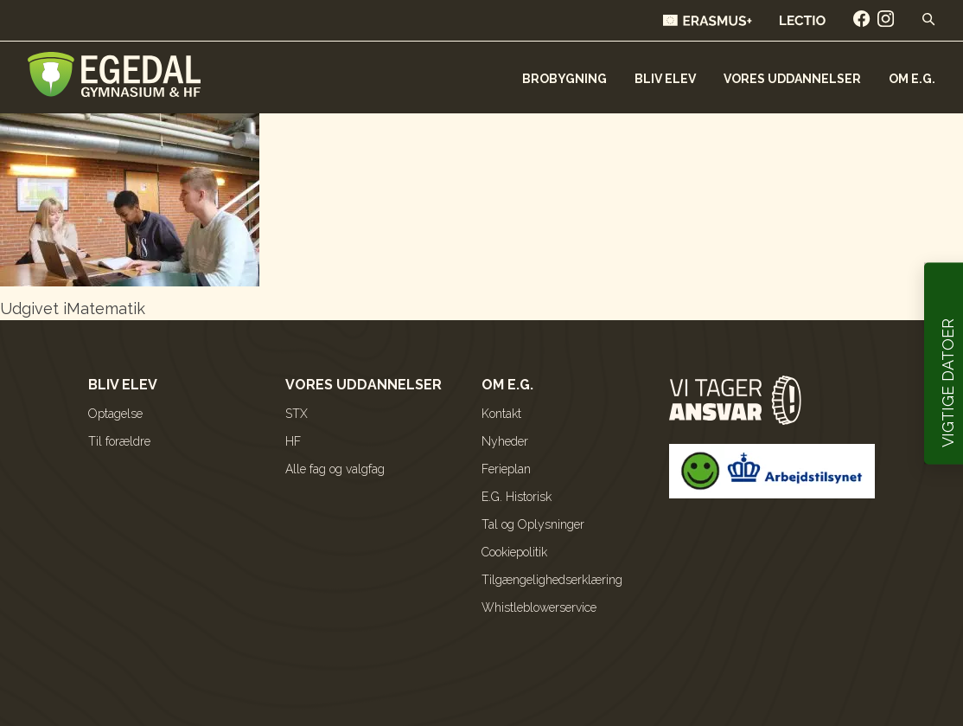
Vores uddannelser (792, 79)
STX (296, 414)
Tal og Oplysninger (533, 524)
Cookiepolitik (514, 552)
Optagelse (115, 414)
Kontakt (501, 414)
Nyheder (505, 441)
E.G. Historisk (517, 497)
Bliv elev (665, 79)
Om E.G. (912, 79)
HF (293, 441)
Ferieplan (506, 469)
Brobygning (564, 79)
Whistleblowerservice (539, 607)
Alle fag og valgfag (335, 469)
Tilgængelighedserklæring (552, 580)
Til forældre (119, 441)
